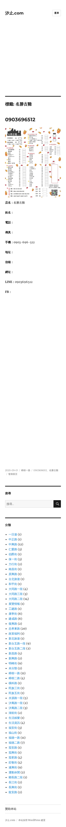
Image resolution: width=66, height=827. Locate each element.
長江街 (13, 782)
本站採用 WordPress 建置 (31, 820)
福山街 (13, 732)
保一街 (13, 559)
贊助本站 (10, 809)
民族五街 (14, 693)
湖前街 (13, 713)
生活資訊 (14, 722)
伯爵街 (13, 554)
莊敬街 (13, 762)
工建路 (13, 608)
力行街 (13, 564)
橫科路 (13, 683)
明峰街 (13, 663)
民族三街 (14, 688)
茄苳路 (13, 757)
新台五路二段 (17, 648)
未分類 (13, 668)
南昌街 (13, 569)
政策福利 (14, 633)
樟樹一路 (25, 470)
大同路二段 (16, 599)
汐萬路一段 (16, 703)
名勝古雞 (53, 470)
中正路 (13, 539)
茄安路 (13, 747)
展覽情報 (14, 604)
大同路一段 (16, 589)
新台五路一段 (17, 643)
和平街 (13, 584)
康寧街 (13, 613)
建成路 (13, 618)
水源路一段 (16, 698)
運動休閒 (14, 772)
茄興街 (13, 752)
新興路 (13, 658)
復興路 (13, 623)
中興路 (13, 544)
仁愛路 (13, 549)
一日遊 (13, 534)
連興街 (13, 767)
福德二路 (14, 742)
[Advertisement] (33, 61)
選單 (56, 13)
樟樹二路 (14, 678)
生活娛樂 (14, 718)
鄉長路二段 (16, 777)
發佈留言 (12, 474)
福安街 (13, 727)
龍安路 (13, 792)
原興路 (13, 574)
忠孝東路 (14, 628)
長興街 (13, 787)
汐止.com (14, 13)
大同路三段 (16, 594)
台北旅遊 (14, 579)
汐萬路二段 (16, 708)
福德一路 (14, 737)
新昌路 (13, 653)
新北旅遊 (14, 638)
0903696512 (20, 119)
